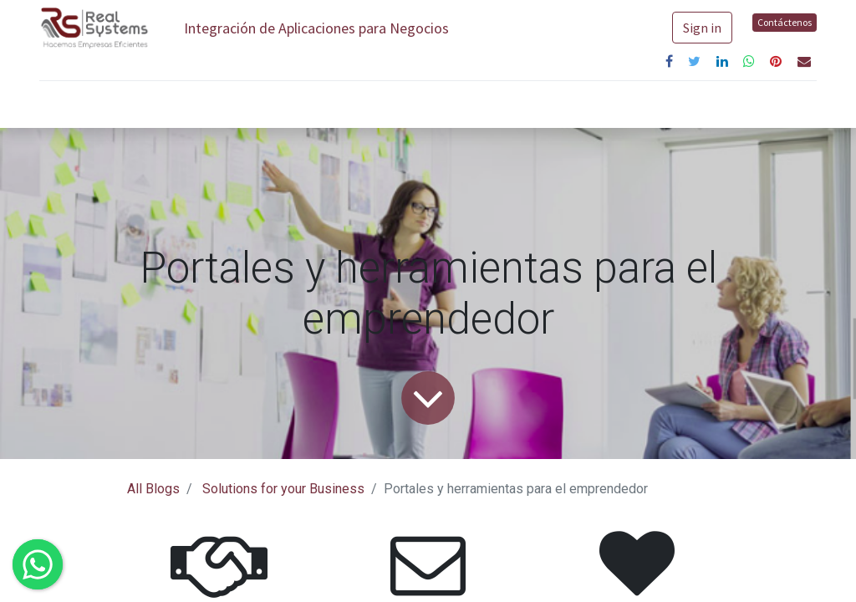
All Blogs (153, 489)
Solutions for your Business (283, 489)
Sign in (702, 27)
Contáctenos (784, 22)
